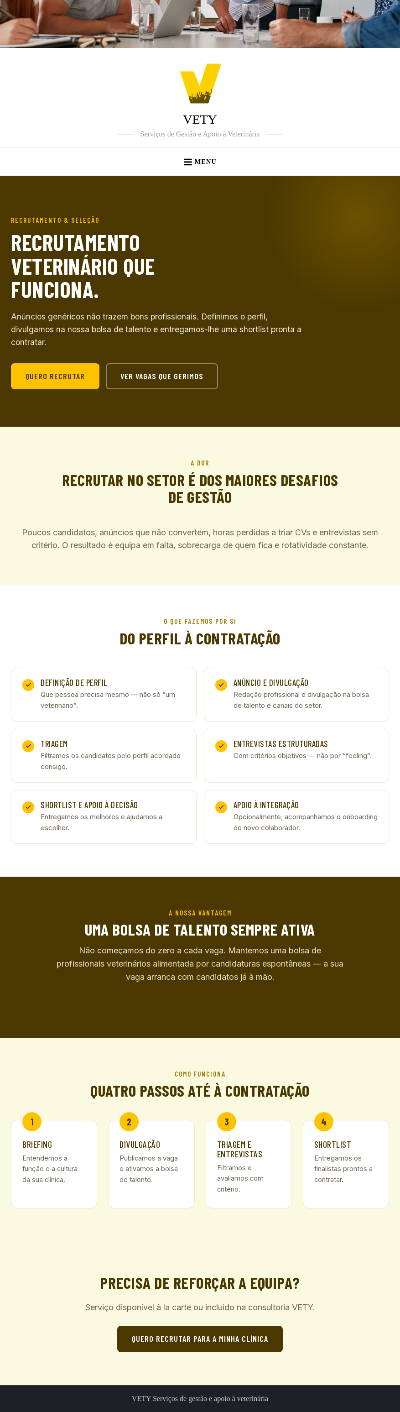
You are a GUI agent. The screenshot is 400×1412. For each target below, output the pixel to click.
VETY (200, 119)
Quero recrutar (55, 376)
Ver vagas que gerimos (161, 376)
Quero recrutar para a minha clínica (200, 1339)
